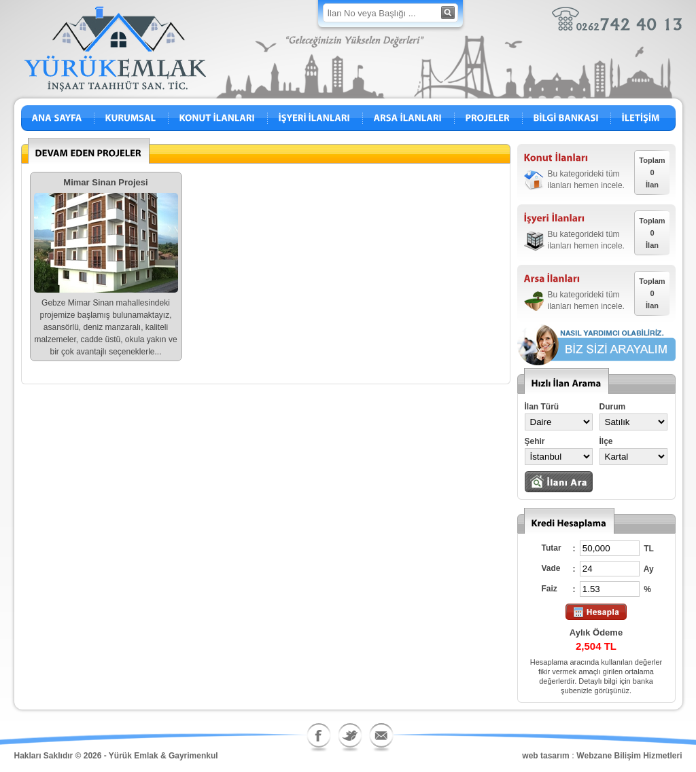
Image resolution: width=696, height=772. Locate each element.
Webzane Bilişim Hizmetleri (629, 755)
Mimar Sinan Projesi (105, 182)
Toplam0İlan (652, 172)
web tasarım (545, 755)
